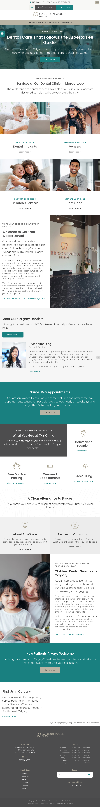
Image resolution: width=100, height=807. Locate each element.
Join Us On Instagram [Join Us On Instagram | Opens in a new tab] (33, 298)
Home (25, 789)
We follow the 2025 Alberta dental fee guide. (49, 22)
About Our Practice (11, 298)
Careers (25, 783)
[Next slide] (98, 357)
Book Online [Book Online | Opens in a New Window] (64, 7)
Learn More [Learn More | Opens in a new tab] (50, 59)
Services (25, 776)
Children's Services (25, 203)
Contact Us (50, 412)
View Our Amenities (15, 483)
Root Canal (75, 203)
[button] (91, 41)
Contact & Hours (10, 716)
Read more (33, 371)
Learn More (24, 152)
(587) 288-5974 (25, 760)
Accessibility (44, 803)
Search (52, 803)
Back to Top (68, 803)
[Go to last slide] (2, 357)
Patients (24, 779)
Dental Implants (25, 146)
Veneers (75, 146)
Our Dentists (13, 334)
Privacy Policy (33, 803)
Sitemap (60, 803)
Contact (25, 786)
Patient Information (82, 481)
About (25, 773)
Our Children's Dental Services (68, 634)
